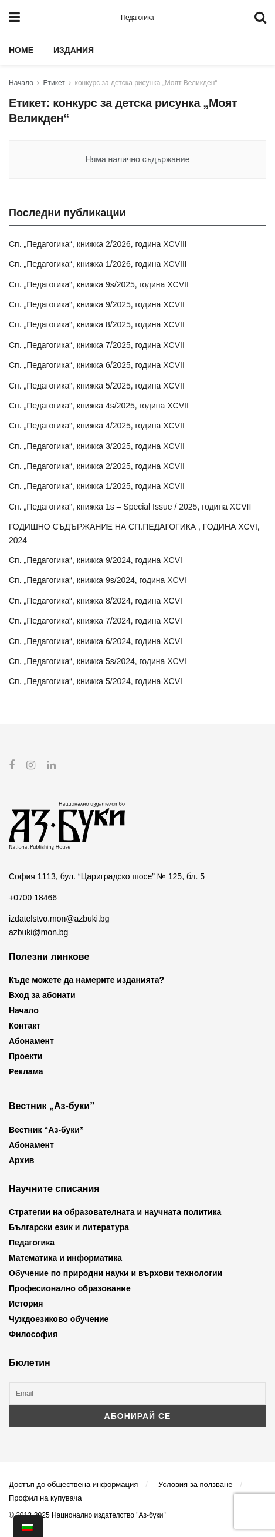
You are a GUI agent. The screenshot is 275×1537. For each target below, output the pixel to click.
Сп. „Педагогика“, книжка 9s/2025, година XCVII (99, 284)
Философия (33, 1334)
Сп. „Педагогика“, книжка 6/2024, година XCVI (95, 641)
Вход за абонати (42, 995)
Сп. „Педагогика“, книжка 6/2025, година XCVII (97, 365)
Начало (21, 83)
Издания (73, 50)
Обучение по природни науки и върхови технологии (115, 1273)
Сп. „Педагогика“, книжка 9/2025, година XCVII (97, 304)
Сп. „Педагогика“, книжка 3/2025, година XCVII (97, 446)
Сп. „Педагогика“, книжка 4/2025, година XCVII (97, 425)
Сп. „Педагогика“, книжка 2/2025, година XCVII (97, 466)
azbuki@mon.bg (38, 931)
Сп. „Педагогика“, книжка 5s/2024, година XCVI (97, 661)
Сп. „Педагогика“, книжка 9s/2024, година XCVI (97, 580)
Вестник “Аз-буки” (46, 1129)
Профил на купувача (45, 1498)
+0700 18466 (33, 897)
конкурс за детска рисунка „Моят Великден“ (146, 83)
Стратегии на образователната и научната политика (115, 1212)
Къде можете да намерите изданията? (86, 980)
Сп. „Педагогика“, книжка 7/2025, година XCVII (97, 345)
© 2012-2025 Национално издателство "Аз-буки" (87, 1515)
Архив (21, 1160)
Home (21, 50)
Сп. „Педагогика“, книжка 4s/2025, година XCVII (99, 405)
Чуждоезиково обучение (58, 1319)
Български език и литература (69, 1227)
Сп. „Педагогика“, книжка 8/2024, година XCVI (95, 600)
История (26, 1303)
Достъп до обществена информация (73, 1483)
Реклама (26, 1071)
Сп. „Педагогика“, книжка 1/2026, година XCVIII (98, 264)
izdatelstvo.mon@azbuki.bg (59, 918)
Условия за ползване (195, 1483)
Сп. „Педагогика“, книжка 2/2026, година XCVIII (98, 244)
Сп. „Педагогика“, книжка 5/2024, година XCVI (95, 681)
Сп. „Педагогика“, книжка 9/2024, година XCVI (95, 560)
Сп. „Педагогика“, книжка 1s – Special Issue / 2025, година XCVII (130, 506)
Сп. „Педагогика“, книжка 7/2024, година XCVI (95, 620)
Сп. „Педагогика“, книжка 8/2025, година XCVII (97, 324)
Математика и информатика (65, 1258)
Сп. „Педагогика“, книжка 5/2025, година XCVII (97, 385)
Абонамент (31, 1041)
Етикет (54, 83)
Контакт (24, 1025)
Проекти (25, 1056)
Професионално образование (70, 1288)
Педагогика (137, 17)
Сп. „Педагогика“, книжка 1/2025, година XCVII (97, 486)
